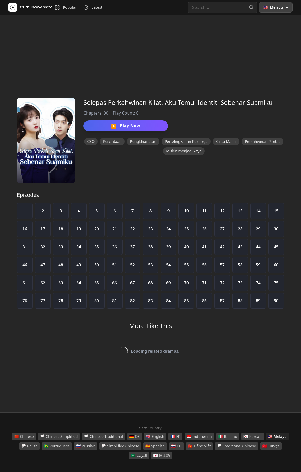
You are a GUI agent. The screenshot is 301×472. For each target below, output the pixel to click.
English (155, 436)
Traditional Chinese (236, 446)
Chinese (24, 436)
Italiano (227, 436)
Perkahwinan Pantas (262, 141)
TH (176, 446)
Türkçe (271, 446)
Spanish (155, 446)
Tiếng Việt (199, 446)
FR (175, 436)
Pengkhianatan (143, 141)
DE (134, 436)
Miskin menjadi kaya (183, 150)
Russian (85, 446)
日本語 (161, 455)
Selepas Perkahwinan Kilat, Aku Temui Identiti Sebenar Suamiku (178, 102)
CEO (91, 141)
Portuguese (57, 446)
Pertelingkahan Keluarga (186, 141)
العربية (139, 455)
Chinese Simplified (59, 436)
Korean (252, 436)
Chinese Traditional (103, 436)
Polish (29, 446)
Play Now (125, 126)
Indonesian (199, 436)
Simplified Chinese (120, 446)
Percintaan (112, 141)
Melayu (277, 436)
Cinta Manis (226, 141)
